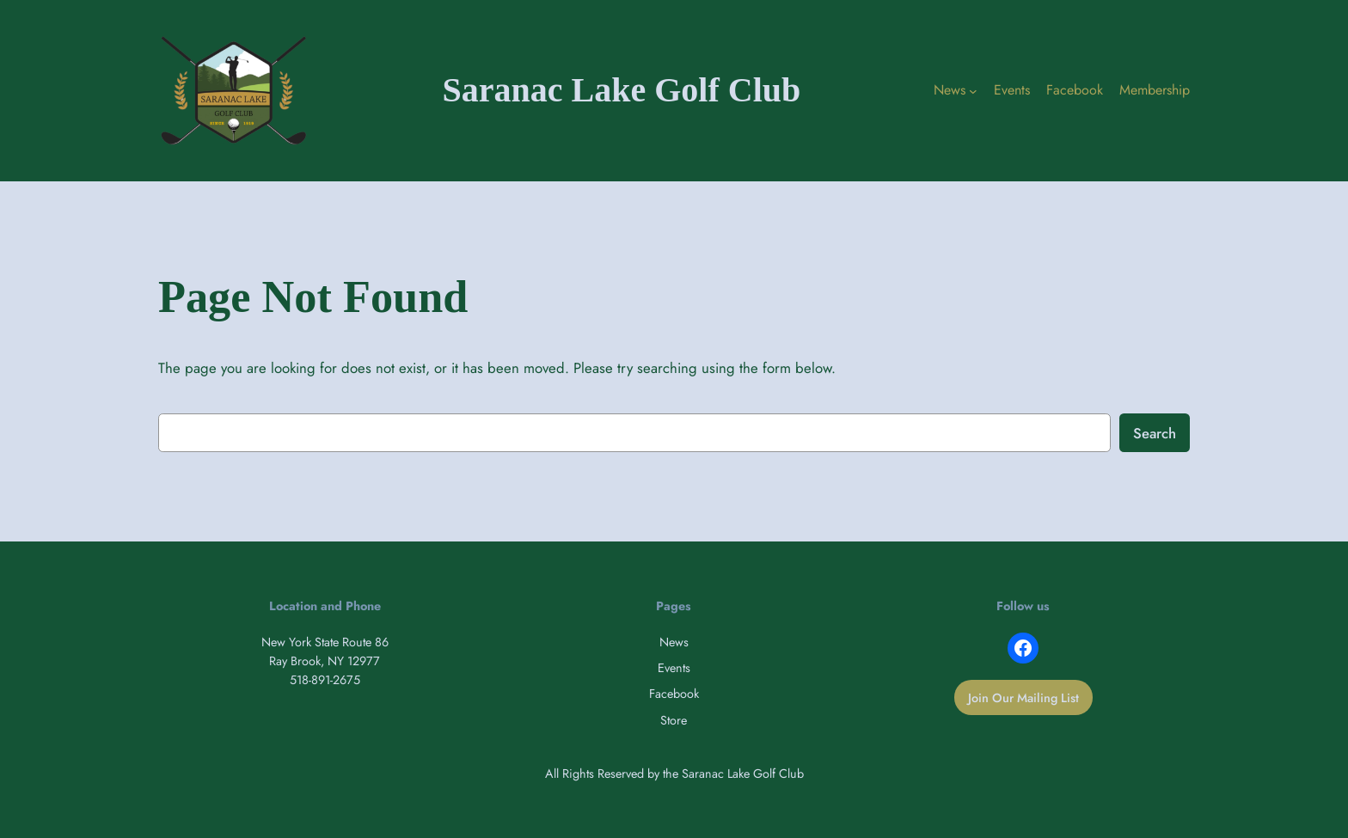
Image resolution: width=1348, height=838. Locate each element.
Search (1154, 433)
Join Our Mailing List (1023, 697)
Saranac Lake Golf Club (622, 89)
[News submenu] (973, 91)
